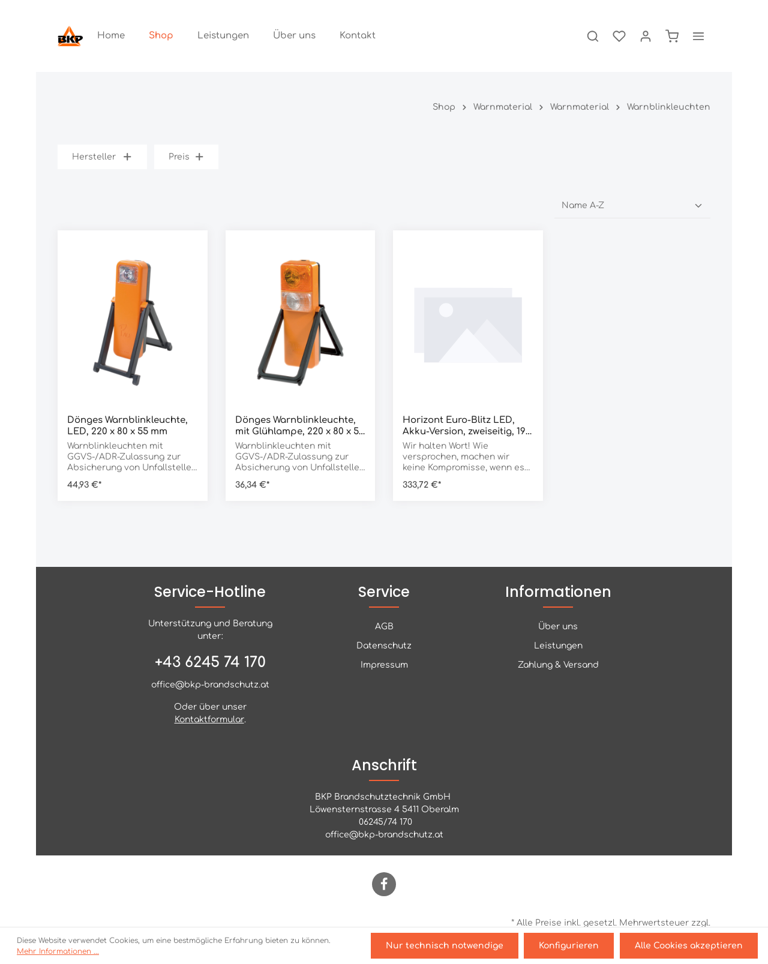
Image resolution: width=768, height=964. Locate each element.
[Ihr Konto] (646, 36)
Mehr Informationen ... (58, 952)
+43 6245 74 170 (210, 662)
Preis (187, 157)
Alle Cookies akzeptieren (689, 946)
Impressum (384, 664)
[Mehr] (698, 36)
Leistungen (558, 645)
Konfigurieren (571, 946)
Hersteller (102, 157)
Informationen (558, 592)
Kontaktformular (209, 719)
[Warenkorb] (672, 36)
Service (384, 592)
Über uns (558, 626)
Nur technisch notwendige (447, 946)
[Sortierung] (632, 205)
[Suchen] (593, 36)
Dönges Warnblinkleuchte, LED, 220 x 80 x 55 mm (127, 426)
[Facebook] (384, 884)
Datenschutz (384, 645)
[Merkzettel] (619, 36)
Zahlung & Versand (558, 664)
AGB (384, 626)
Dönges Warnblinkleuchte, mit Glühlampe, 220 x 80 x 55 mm (299, 426)
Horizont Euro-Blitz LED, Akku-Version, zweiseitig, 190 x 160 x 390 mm (467, 426)
